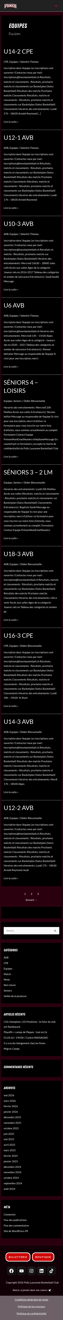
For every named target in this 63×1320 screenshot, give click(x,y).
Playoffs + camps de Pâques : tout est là (25, 1032)
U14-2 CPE (18, 51)
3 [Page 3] (38, 893)
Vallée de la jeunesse (15, 996)
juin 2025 (9, 1133)
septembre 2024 (13, 1183)
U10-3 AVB (18, 223)
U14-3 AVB (18, 721)
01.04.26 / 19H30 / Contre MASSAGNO (26, 1037)
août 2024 (9, 1188)
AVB (6, 147)
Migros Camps (12, 1048)
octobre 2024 (11, 1177)
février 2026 (11, 1106)
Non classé (10, 985)
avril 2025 (9, 1144)
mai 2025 (9, 1139)
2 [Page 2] (31, 893)
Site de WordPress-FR (16, 1231)
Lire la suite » (11, 121)
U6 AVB (14, 305)
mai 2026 (9, 1095)
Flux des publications (15, 1220)
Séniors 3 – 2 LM (28, 472)
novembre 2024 (12, 1172)
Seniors (17, 401)
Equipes (13, 61)
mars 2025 (10, 1150)
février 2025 (11, 1155)
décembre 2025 (12, 1117)
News (7, 979)
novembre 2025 (12, 1122)
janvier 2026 (11, 1111)
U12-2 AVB (18, 807)
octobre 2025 (11, 1128)
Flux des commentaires (16, 1225)
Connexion (9, 1214)
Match (7, 974)
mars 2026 (10, 1100)
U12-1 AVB (18, 137)
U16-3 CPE (18, 635)
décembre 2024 (12, 1166)
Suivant (31, 899)
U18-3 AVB (18, 553)
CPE (6, 61)
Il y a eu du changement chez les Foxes (25, 1043)
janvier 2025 (11, 1161)
